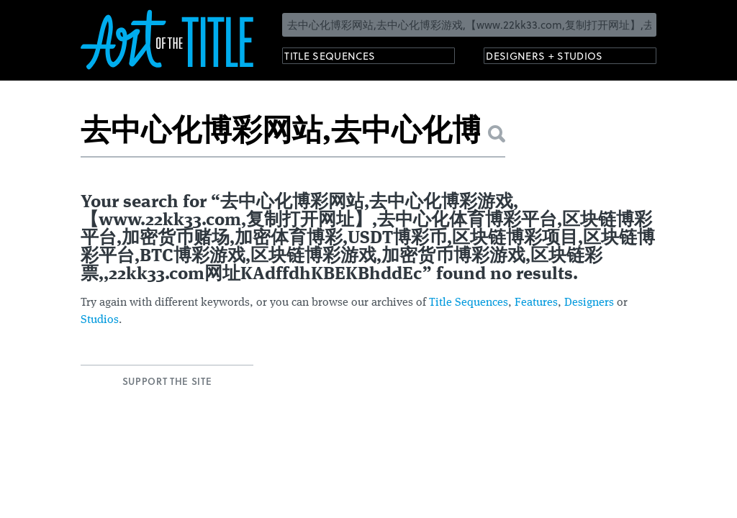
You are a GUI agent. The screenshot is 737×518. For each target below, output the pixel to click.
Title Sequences (342, 58)
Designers (589, 303)
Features (536, 303)
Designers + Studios (559, 58)
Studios (100, 320)
